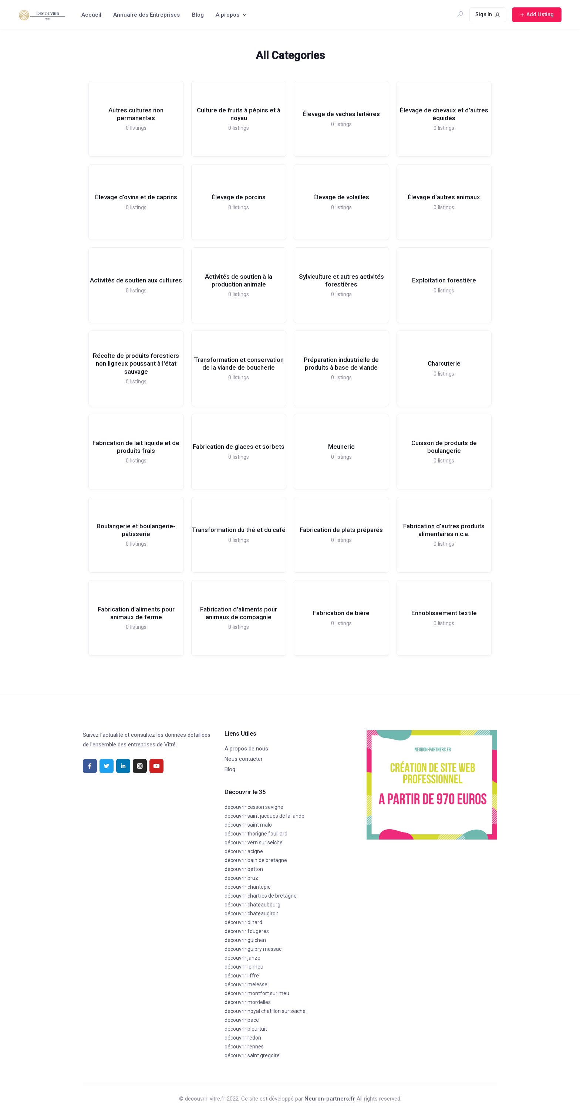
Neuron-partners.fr (329, 1098)
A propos (227, 14)
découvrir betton (244, 869)
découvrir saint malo (248, 825)
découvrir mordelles (248, 1002)
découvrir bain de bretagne (256, 860)
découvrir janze (242, 958)
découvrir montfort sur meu (257, 993)
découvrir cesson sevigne (254, 807)
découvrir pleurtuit (246, 1029)
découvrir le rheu (244, 967)
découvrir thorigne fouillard (256, 834)
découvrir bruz (241, 878)
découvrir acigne (244, 851)
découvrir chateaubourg (252, 905)
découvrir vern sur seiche (254, 842)
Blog (198, 14)
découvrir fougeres (247, 931)
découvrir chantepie (248, 887)
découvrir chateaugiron (252, 913)
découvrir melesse (246, 984)
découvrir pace (242, 1020)
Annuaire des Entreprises (146, 14)
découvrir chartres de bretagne (261, 896)
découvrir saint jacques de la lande (264, 816)
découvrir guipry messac (253, 949)
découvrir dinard (243, 922)
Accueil (91, 14)
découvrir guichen (245, 940)
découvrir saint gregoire (252, 1055)
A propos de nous (246, 748)
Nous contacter (244, 759)
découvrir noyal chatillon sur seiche (265, 1011)
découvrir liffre (242, 976)
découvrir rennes (244, 1047)
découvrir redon (243, 1038)
